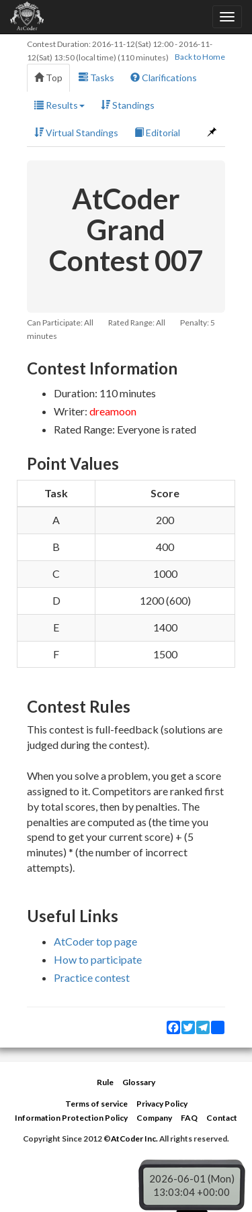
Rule (105, 1082)
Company (154, 1118)
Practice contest (92, 977)
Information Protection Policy (71, 1118)
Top (48, 77)
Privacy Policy (161, 1104)
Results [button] (59, 105)
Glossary (138, 1082)
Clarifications (163, 77)
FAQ (189, 1118)
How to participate (98, 959)
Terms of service (96, 1104)
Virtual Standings (76, 132)
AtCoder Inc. (134, 1138)
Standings (128, 105)
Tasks (96, 77)
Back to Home (200, 57)
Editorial (157, 132)
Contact (221, 1118)
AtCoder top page (95, 941)
